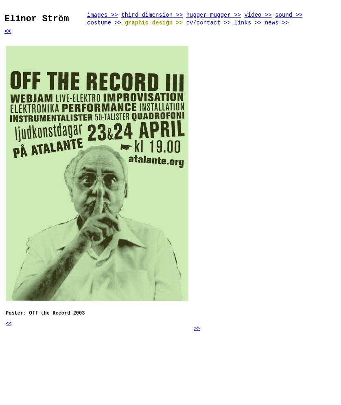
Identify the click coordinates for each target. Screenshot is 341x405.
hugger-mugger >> (213, 15)
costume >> (104, 23)
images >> (102, 15)
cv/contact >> (208, 23)
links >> (247, 23)
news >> (277, 23)
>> (197, 329)
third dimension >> (152, 15)
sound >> (288, 15)
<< (7, 31)
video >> (258, 15)
